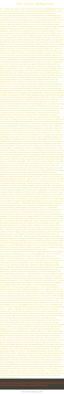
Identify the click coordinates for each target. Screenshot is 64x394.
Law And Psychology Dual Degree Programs (18, 385)
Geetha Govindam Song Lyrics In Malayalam (34, 383)
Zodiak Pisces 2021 (40, 385)
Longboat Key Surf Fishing (9, 383)
